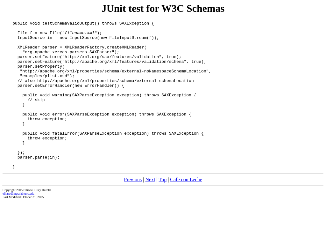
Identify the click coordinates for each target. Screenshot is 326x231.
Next (150, 209)
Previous (133, 209)
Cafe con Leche (186, 209)
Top (163, 209)
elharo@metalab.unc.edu (18, 223)
